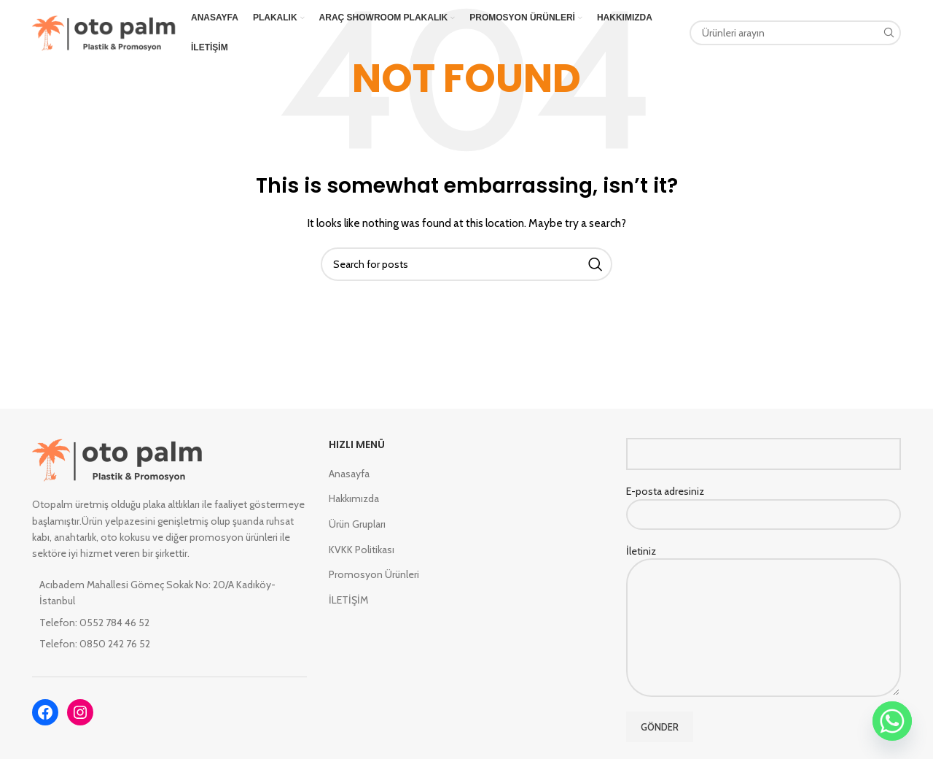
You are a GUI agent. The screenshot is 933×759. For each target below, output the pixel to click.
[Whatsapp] (892, 721)
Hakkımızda (354, 498)
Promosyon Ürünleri (374, 574)
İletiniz (763, 588)
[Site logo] (104, 31)
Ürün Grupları (357, 524)
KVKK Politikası (361, 549)
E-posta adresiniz (763, 502)
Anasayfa (349, 473)
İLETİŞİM (348, 599)
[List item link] (169, 622)
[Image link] (117, 459)
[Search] (795, 32)
